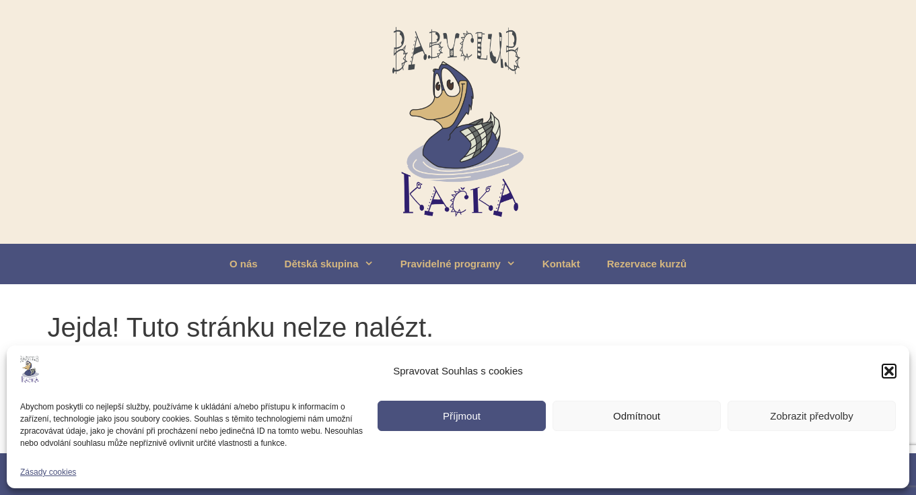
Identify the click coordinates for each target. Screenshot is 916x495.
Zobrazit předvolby (811, 416)
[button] (889, 371)
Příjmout (462, 416)
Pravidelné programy (464, 264)
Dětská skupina (336, 264)
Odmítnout (636, 416)
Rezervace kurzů (646, 263)
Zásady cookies (48, 472)
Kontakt (561, 263)
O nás (244, 263)
